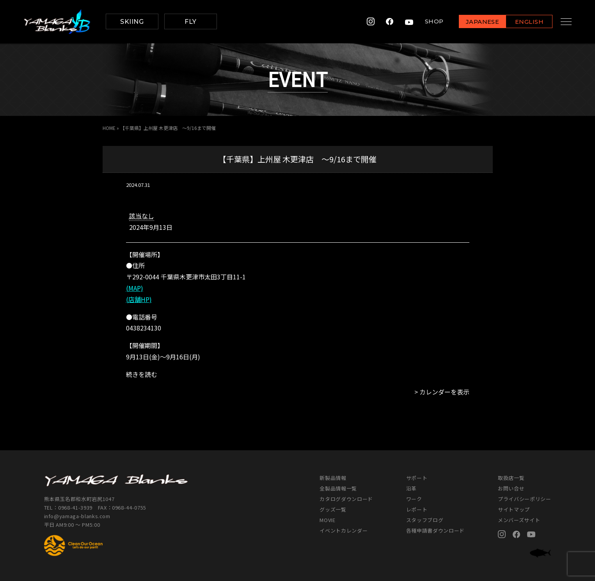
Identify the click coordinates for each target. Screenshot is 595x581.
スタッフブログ (425, 520)
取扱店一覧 (511, 478)
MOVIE (327, 520)
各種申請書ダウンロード (435, 530)
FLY (190, 21)
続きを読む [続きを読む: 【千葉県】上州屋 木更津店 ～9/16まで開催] (141, 374)
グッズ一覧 (333, 509)
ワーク (414, 499)
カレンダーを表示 (444, 391)
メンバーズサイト (519, 520)
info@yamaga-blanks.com (77, 516)
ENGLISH (523, 22)
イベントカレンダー (344, 530)
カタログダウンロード (346, 499)
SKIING (132, 21)
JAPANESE (476, 22)
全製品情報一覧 (338, 488)
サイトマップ (514, 509)
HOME (109, 127)
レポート (417, 509)
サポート (417, 478)
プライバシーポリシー (524, 499)
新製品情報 (333, 478)
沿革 (411, 488)
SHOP (427, 21)
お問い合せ (511, 488)
